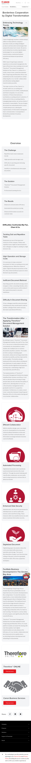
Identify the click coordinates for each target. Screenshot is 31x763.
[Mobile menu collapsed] (28, 2)
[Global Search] (25, 2)
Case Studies (5, 6)
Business (18, 2)
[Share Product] (20, 714)
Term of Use (17, 756)
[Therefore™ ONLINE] (15, 654)
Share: (4, 714)
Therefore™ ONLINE (12, 666)
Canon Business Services (14, 698)
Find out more (10, 671)
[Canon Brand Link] (5, 2)
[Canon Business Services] (15, 685)
